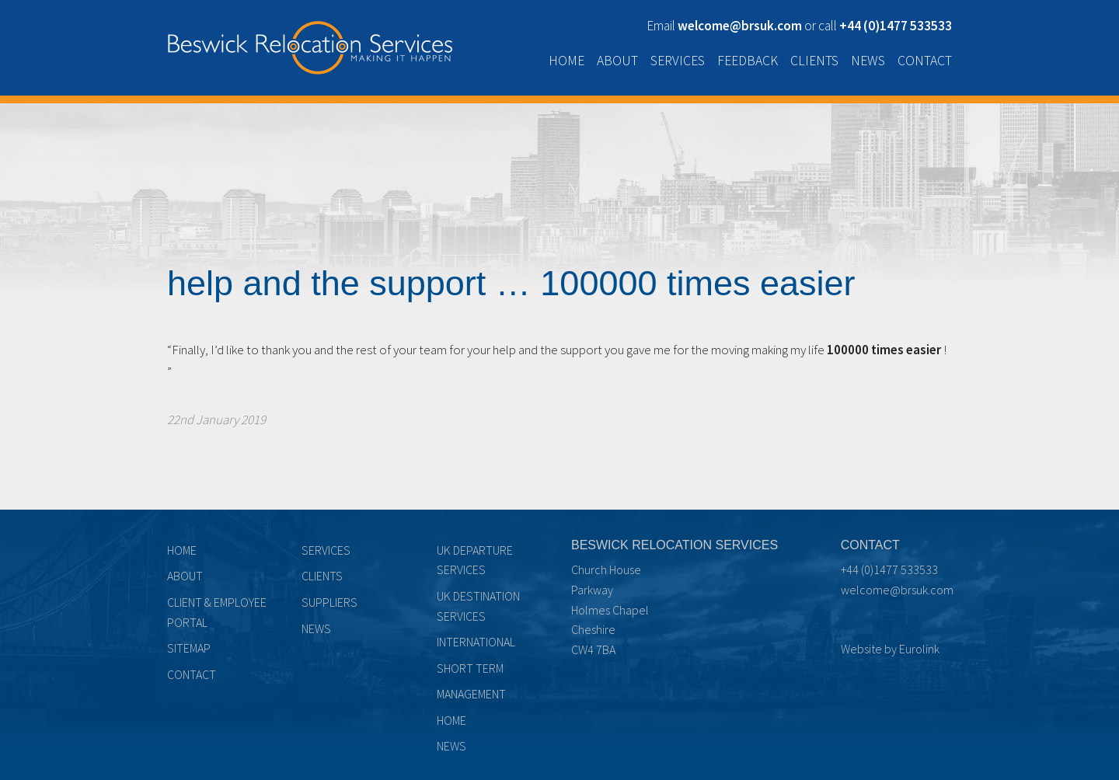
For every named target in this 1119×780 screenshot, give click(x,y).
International (476, 641)
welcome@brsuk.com (897, 589)
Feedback (747, 60)
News (868, 60)
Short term (470, 668)
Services (677, 60)
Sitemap (189, 648)
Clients (814, 60)
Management (471, 694)
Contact (925, 60)
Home (566, 60)
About (617, 60)
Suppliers (329, 602)
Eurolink (919, 648)
